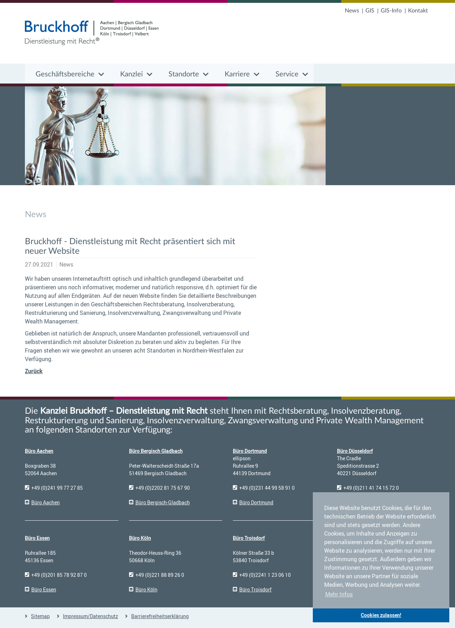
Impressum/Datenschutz (90, 616)
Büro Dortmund (250, 450)
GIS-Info (391, 11)
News (352, 11)
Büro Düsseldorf (355, 450)
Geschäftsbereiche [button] (65, 74)
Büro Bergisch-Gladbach (162, 502)
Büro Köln (140, 538)
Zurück (34, 371)
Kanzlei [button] (131, 74)
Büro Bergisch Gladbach (156, 450)
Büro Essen (37, 538)
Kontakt (418, 11)
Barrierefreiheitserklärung (160, 616)
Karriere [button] (237, 74)
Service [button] (287, 74)
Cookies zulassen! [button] (381, 615)
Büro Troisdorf (249, 538)
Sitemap (40, 616)
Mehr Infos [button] (339, 594)
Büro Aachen (39, 450)
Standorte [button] (183, 74)
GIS (369, 11)
